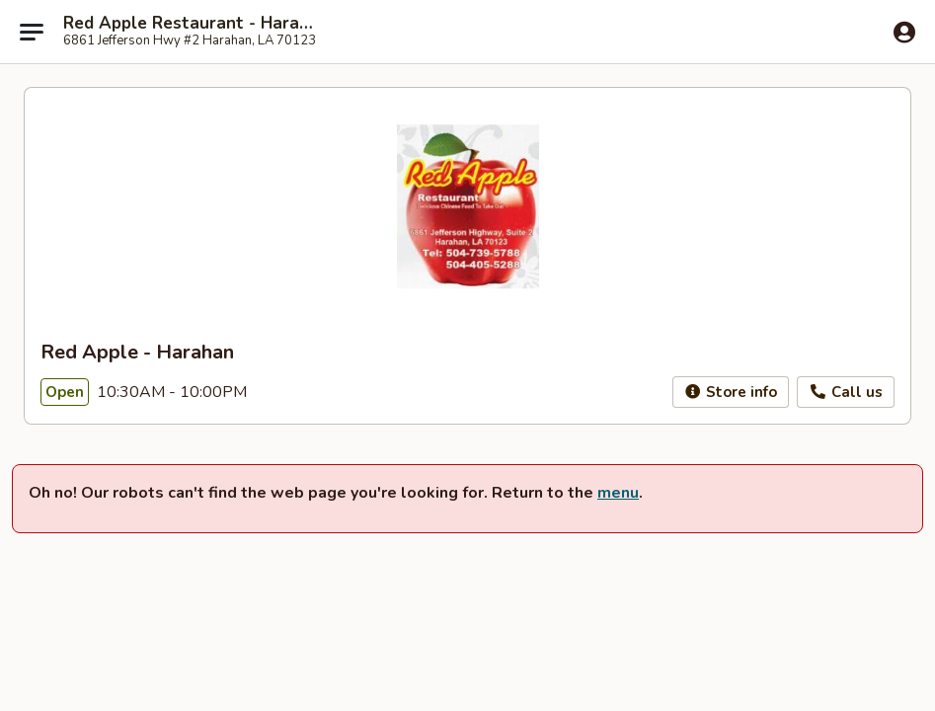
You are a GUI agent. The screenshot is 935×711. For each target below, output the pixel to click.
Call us (846, 392)
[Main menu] (31, 31)
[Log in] (904, 32)
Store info (731, 392)
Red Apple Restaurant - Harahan (189, 24)
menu (618, 493)
